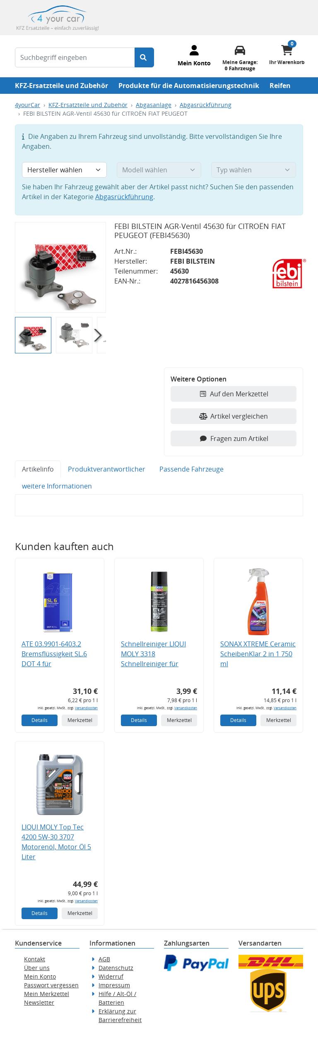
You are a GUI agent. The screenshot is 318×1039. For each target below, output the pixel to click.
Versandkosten (86, 707)
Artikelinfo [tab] (38, 469)
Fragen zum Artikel (233, 438)
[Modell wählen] (159, 170)
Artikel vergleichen (233, 416)
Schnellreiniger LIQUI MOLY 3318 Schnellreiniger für (153, 653)
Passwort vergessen (51, 985)
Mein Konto (40, 976)
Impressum (114, 985)
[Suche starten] (144, 57)
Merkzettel (79, 720)
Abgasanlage (153, 105)
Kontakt (34, 959)
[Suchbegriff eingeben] (75, 57)
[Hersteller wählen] (64, 170)
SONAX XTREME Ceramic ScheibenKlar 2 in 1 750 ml (258, 653)
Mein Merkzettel (46, 994)
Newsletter (39, 1002)
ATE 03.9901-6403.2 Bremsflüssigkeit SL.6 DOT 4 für (54, 653)
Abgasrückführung (205, 105)
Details (39, 720)
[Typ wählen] (253, 170)
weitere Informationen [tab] (57, 486)
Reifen (280, 85)
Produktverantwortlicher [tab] (106, 469)
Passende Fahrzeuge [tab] (191, 469)
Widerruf (111, 976)
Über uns (37, 968)
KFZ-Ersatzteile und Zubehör (61, 85)
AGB (104, 959)
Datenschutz (116, 968)
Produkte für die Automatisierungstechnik (188, 85)
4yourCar (27, 105)
